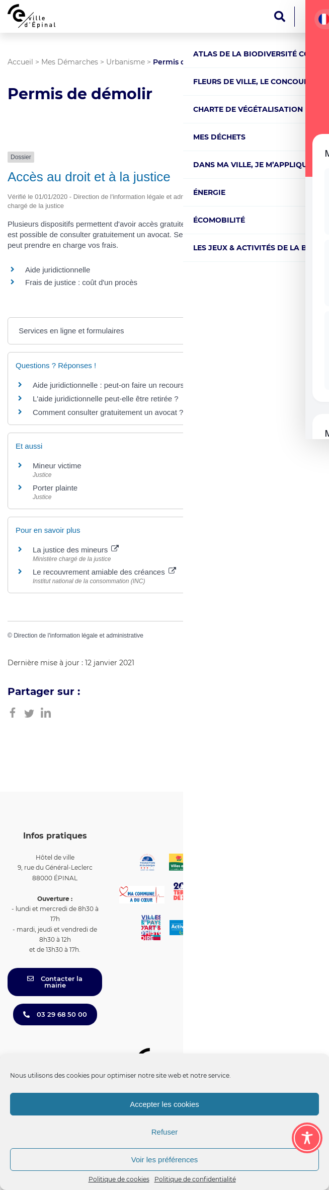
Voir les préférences (164, 1159)
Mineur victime (57, 465)
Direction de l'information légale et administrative (78, 635)
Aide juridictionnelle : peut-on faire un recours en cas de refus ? (138, 385)
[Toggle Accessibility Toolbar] (307, 1138)
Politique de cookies (119, 1179)
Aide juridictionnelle (57, 269)
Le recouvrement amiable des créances (104, 572)
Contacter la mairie (55, 981)
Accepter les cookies (164, 1104)
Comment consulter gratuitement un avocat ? (108, 412)
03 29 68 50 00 (55, 1014)
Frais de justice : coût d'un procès (81, 282)
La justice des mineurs (76, 549)
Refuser (164, 1132)
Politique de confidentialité (195, 1179)
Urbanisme (125, 61)
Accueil (20, 61)
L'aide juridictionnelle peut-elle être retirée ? (106, 398)
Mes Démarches (69, 61)
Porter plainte (55, 487)
